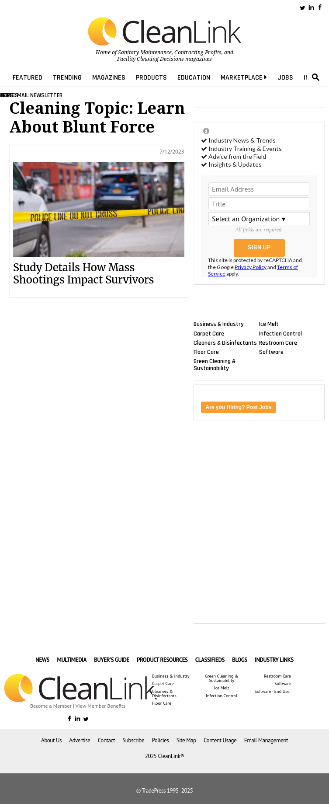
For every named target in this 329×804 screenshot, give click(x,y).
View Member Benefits (100, 706)
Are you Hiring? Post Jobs (239, 407)
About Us (51, 740)
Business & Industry (219, 324)
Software (271, 352)
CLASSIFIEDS (210, 660)
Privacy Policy (251, 267)
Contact (106, 740)
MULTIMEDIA (71, 660)
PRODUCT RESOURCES (162, 660)
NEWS (42, 660)
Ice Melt (269, 324)
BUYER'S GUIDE (111, 660)
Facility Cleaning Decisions (150, 59)
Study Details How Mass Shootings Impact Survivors (83, 274)
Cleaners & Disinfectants (225, 342)
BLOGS (239, 660)
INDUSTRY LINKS (274, 660)
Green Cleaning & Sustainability (214, 364)
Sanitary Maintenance (145, 52)
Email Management (266, 740)
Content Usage (220, 740)
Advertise (79, 740)
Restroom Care (278, 342)
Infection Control (280, 333)
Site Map (186, 740)
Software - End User (273, 691)
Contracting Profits (198, 52)
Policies (160, 740)
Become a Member (51, 706)
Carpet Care (209, 333)
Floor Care (206, 352)
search (316, 77)
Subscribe (133, 740)
